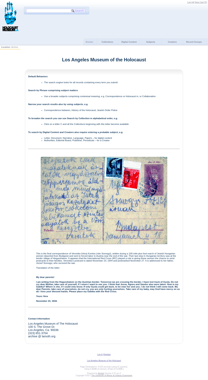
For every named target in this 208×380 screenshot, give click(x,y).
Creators (172, 42)
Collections (107, 42)
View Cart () (200, 2)
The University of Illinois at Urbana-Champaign (111, 375)
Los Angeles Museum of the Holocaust (104, 361)
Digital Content (129, 42)
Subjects (150, 42)
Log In (190, 2)
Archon (101, 373)
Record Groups (194, 42)
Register (107, 354)
